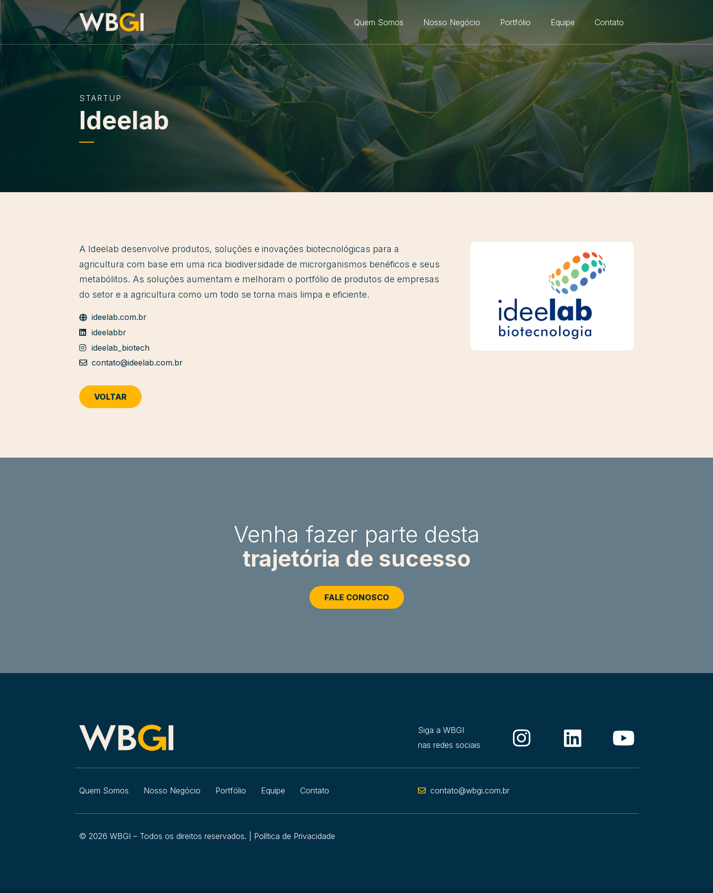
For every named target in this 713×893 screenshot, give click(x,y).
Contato (609, 22)
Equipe (563, 22)
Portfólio (515, 22)
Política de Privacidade (294, 836)
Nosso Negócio (451, 22)
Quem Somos (379, 22)
